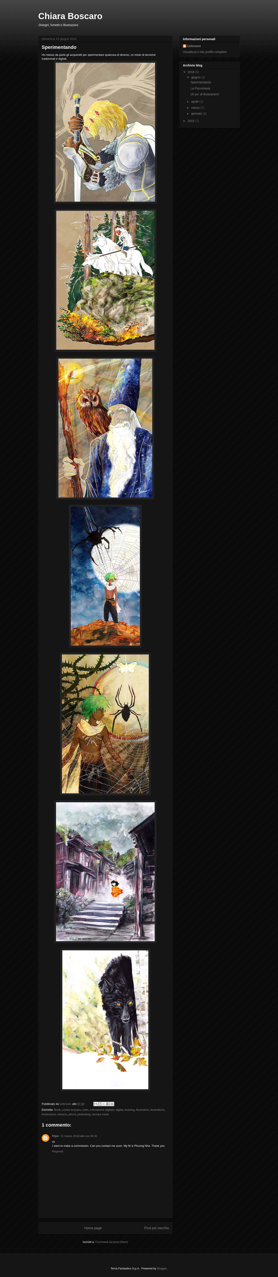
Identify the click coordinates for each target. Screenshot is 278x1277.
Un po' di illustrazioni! (204, 94)
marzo (195, 107)
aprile (195, 101)
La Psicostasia (200, 88)
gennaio (197, 113)
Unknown (194, 46)
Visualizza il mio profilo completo (205, 52)
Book (57, 1109)
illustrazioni (49, 1114)
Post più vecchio (156, 1228)
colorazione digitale (102, 1109)
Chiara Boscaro (70, 16)
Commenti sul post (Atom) (111, 1242)
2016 (191, 72)
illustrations (157, 1109)
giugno (196, 77)
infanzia (62, 1114)
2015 (191, 121)
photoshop (84, 1114)
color (85, 1109)
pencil (72, 1114)
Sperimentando (200, 82)
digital (119, 1109)
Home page (93, 1228)
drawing (130, 1109)
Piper (55, 1136)
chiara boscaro (71, 1109)
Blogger (162, 1268)
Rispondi (57, 1151)
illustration (142, 1109)
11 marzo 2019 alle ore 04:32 (79, 1136)
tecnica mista (100, 1114)
